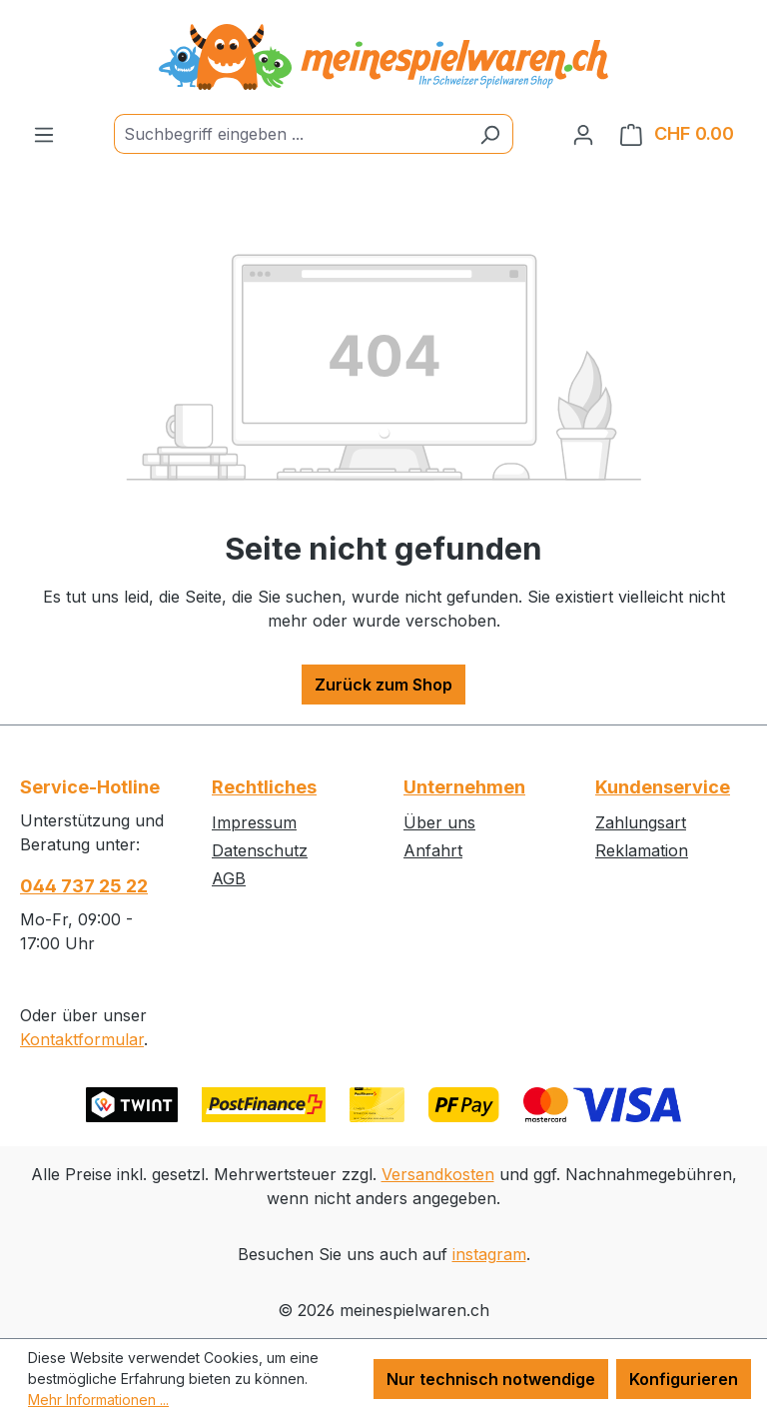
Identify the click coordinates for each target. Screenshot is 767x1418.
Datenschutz (260, 850)
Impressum (254, 822)
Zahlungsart (640, 822)
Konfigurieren (683, 1379)
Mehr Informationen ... (98, 1399)
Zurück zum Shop (383, 685)
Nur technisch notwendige (490, 1379)
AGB (229, 878)
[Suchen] (489, 134)
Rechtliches (264, 786)
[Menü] (44, 134)
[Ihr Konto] (583, 134)
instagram (489, 1254)
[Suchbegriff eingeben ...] (290, 134)
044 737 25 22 (84, 885)
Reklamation (641, 850)
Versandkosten (438, 1174)
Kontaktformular (82, 1039)
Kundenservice (662, 786)
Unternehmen (464, 786)
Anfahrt (432, 850)
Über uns (439, 822)
